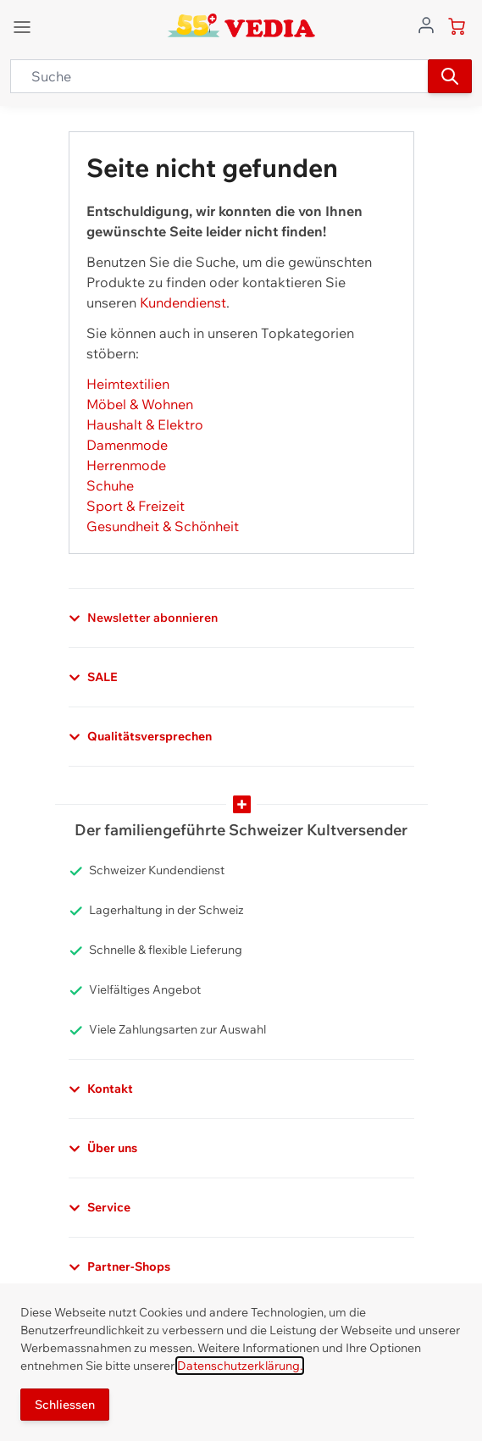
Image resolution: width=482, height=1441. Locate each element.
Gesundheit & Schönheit (162, 526)
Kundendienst (183, 302)
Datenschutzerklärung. (239, 1365)
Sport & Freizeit (135, 505)
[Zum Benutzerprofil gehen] (426, 23)
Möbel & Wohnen (139, 404)
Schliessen (65, 1404)
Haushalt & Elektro (144, 424)
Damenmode (127, 444)
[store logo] (241, 25)
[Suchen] (450, 76)
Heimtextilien (127, 383)
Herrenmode (126, 465)
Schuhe (110, 485)
